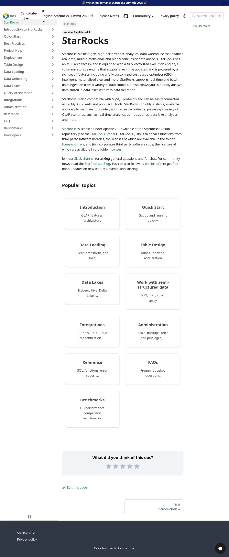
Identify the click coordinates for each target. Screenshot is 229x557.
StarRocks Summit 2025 (73, 16)
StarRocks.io (26, 533)
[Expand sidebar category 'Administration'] (52, 107)
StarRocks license (103, 134)
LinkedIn (155, 164)
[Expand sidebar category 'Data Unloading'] (52, 79)
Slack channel (84, 158)
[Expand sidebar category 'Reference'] (52, 114)
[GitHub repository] (126, 16)
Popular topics (201, 26)
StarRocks (69, 129)
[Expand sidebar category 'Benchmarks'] (52, 128)
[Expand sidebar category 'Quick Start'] (52, 36)
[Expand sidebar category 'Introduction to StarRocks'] (52, 29)
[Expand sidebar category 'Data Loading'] (52, 72)
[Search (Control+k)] (207, 16)
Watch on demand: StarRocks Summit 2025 (114, 3)
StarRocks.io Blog (97, 164)
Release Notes (108, 16)
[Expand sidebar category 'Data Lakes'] (52, 86)
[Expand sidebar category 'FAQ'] (52, 121)
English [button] (47, 13)
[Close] (224, 3)
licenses (115, 149)
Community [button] (141, 16)
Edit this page (74, 487)
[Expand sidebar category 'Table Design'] (52, 64)
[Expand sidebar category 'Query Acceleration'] (52, 93)
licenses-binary (73, 144)
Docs (12, 16)
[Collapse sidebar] (29, 517)
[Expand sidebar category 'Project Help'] (52, 50)
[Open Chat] (220, 548)
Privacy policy (168, 16)
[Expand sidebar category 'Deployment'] (52, 57)
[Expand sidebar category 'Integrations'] (52, 100)
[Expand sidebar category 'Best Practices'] (52, 43)
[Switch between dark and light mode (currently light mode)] (184, 16)
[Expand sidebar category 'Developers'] (52, 135)
